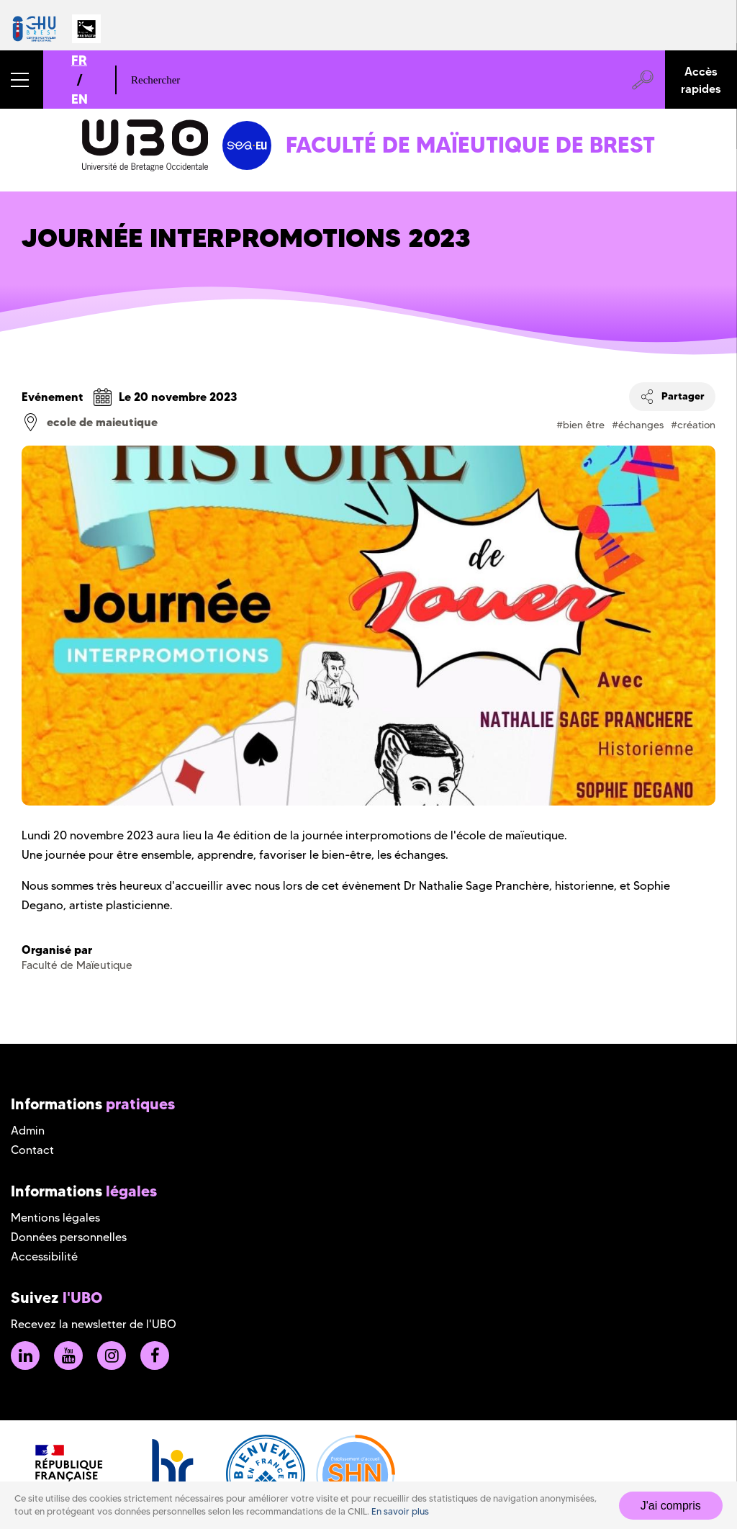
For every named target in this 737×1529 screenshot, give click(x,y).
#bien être (580, 424)
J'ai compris (671, 1505)
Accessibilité (44, 1256)
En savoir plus (400, 1511)
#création (693, 424)
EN (79, 99)
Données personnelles (69, 1237)
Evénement (52, 396)
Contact (32, 1150)
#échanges (638, 424)
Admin (28, 1130)
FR (79, 60)
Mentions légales (55, 1217)
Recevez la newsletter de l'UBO (93, 1324)
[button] (21, 79)
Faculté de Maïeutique (77, 965)
